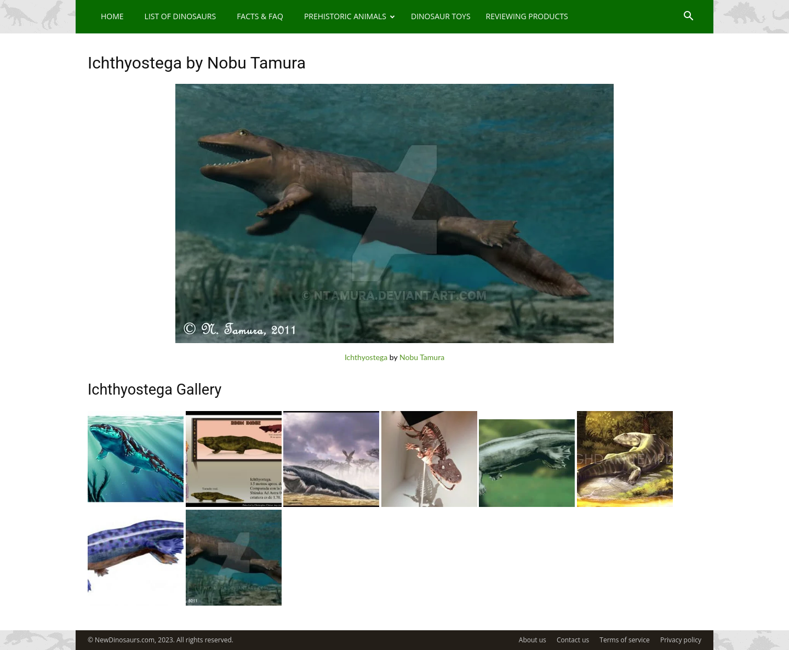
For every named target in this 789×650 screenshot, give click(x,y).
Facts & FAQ (260, 16)
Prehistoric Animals (349, 16)
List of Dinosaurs (180, 16)
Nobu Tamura (421, 357)
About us (532, 640)
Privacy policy (680, 640)
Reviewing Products (527, 16)
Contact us (573, 640)
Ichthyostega (366, 357)
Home (112, 16)
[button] (688, 17)
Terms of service (624, 640)
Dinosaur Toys (441, 16)
